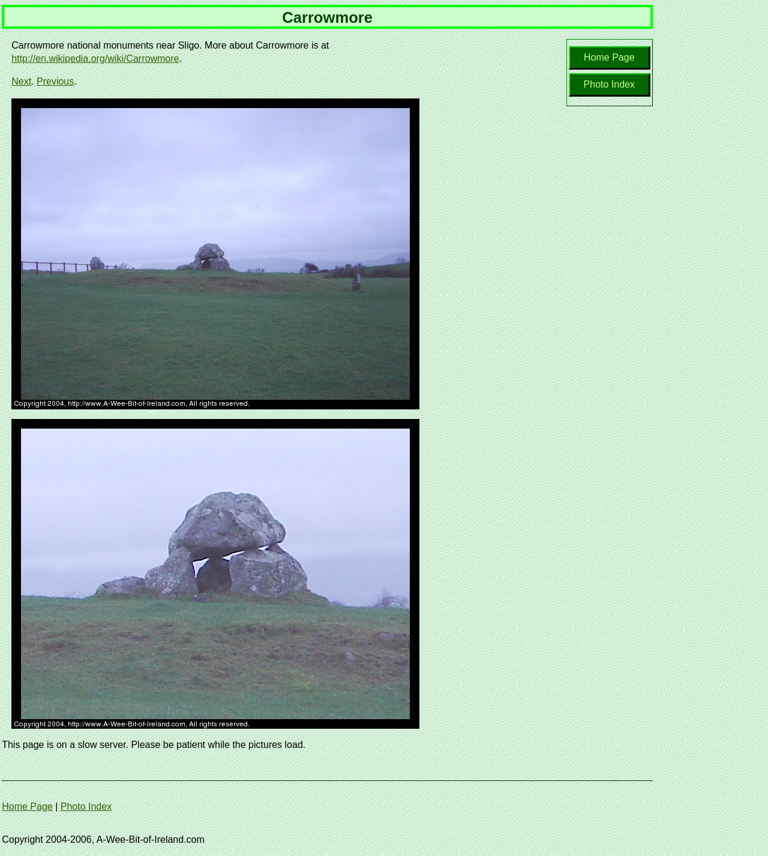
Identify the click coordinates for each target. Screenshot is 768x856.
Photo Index (609, 84)
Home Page (609, 57)
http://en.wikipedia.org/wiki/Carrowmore (95, 58)
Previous (55, 81)
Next (21, 81)
